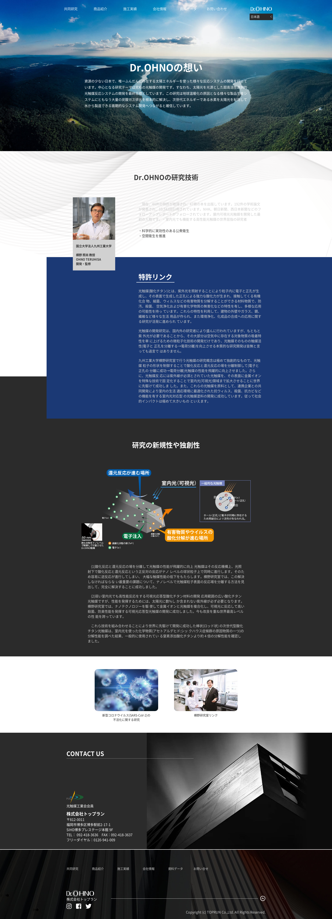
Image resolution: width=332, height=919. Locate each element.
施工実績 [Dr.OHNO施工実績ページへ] (123, 868)
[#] (261, 9)
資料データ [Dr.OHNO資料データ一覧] (175, 868)
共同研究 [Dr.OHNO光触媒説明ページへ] (70, 9)
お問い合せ (201, 868)
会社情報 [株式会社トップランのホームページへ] (159, 9)
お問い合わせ (217, 9)
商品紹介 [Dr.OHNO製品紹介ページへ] (100, 9)
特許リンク (155, 277)
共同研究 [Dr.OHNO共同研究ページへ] (72, 868)
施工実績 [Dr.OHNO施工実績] (130, 9)
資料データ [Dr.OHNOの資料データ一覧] (188, 9)
